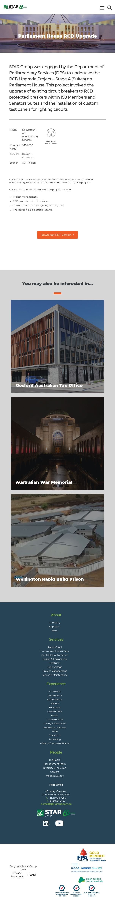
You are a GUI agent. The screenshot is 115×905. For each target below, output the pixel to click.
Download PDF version (56, 235)
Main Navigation (103, 8)
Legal (33, 875)
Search (109, 7)
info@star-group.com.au (57, 804)
